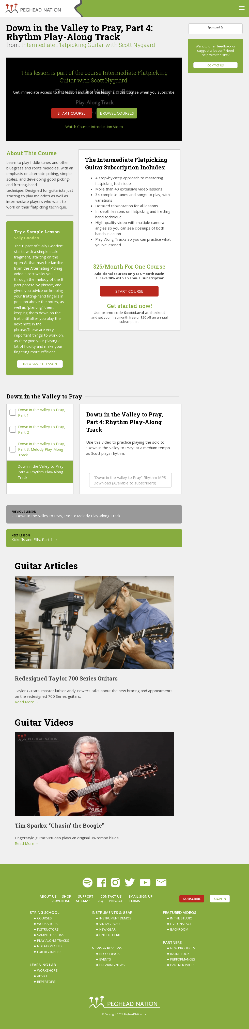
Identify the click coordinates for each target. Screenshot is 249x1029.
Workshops (47, 923)
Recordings (109, 953)
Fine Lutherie (110, 935)
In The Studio (181, 918)
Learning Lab (43, 964)
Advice (42, 976)
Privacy (116, 900)
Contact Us (215, 65)
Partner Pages (182, 965)
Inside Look (180, 953)
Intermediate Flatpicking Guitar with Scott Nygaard (88, 44)
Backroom (179, 929)
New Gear (107, 929)
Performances (182, 959)
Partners (172, 942)
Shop (66, 896)
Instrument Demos (115, 918)
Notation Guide (50, 946)
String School (44, 912)
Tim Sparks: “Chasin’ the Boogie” (59, 825)
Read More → (27, 701)
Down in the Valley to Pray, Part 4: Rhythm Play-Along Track (41, 472)
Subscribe (192, 898)
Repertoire (46, 981)
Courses (44, 918)
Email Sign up (141, 896)
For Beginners (49, 951)
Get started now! (129, 305)
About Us (48, 896)
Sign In (220, 898)
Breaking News (112, 965)
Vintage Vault (111, 923)
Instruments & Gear (112, 912)
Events (105, 959)
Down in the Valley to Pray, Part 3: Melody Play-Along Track (41, 449)
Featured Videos (179, 912)
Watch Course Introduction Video (94, 126)
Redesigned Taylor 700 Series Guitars (66, 678)
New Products (182, 948)
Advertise (61, 900)
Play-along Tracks (53, 940)
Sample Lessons (50, 935)
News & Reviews (107, 947)
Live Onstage (181, 923)
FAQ (100, 900)
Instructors (48, 929)
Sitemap (83, 900)
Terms (134, 900)
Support (86, 896)
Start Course (72, 113)
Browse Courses (117, 113)
